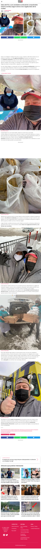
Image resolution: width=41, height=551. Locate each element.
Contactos (14, 528)
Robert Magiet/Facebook (4, 130)
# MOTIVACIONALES (5, 434)
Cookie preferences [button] (35, 528)
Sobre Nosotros (15, 526)
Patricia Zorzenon (8, 10)
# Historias (12, 434)
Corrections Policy (25, 530)
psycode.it (14, 530)
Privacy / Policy (34, 526)
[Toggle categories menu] (2, 1)
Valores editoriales (25, 532)
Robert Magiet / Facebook (6, 73)
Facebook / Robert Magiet (5, 214)
